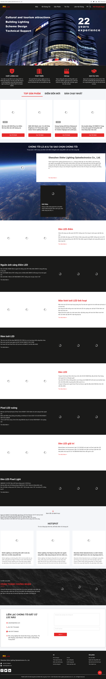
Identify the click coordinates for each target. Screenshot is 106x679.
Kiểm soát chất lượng (57, 662)
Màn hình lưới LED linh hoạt (72, 300)
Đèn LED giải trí (66, 443)
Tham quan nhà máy (57, 659)
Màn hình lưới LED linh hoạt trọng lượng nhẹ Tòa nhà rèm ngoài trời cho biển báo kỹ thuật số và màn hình (81, 305)
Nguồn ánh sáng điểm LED (14, 265)
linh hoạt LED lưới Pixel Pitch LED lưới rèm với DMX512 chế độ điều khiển (19, 344)
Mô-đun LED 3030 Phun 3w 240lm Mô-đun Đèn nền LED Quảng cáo (12, 127)
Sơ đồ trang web (70, 662)
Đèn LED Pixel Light (10, 479)
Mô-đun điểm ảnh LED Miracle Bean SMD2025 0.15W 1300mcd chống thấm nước (21, 485)
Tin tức (68, 657)
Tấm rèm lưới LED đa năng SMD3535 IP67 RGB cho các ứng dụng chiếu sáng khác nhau (22, 340)
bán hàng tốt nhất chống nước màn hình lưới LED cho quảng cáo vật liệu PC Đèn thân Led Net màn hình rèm (81, 309)
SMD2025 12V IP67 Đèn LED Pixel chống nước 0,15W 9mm (15, 483)
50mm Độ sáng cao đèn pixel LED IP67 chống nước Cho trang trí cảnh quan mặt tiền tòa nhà (80, 234)
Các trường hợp (70, 659)
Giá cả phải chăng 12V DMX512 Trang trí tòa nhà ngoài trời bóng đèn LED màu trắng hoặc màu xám (92, 128)
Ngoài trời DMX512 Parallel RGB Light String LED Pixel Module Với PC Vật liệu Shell (21, 515)
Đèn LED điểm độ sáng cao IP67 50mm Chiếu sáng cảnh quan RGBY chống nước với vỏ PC (81, 237)
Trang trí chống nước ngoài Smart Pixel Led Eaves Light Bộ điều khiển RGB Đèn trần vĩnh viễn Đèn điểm (81, 385)
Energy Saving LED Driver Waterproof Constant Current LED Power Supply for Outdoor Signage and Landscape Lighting (66, 128)
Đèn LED (62, 372)
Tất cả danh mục (92, 664)
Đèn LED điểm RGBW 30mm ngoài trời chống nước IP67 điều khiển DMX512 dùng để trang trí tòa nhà (23, 269)
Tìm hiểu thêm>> (52, 177)
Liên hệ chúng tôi (57, 664)
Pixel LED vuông (8, 407)
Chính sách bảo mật (71, 664)
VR (87, 6)
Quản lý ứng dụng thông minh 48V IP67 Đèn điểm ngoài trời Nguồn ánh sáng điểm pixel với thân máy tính (81, 240)
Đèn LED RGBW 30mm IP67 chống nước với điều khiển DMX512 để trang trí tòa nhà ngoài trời (23, 273)
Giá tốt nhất (13, 135)
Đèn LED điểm (65, 229)
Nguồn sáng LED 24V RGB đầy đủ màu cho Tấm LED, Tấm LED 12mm (18, 517)
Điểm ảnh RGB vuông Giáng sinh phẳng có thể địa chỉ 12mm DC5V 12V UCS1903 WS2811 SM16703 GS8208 (23, 416)
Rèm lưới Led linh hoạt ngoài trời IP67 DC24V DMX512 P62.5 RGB (17, 342)
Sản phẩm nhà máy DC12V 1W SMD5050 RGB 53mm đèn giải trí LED (76, 451)
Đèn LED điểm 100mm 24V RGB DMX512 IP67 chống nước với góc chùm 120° (20, 276)
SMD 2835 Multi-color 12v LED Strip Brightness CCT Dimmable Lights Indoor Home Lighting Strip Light (39, 128)
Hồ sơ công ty (56, 657)
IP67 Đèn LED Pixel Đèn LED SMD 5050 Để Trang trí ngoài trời (16, 516)
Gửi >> (60, 634)
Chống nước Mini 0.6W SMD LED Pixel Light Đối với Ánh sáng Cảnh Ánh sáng (20, 519)
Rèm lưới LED (7, 336)
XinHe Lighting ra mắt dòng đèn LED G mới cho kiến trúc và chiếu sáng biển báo (16, 554)
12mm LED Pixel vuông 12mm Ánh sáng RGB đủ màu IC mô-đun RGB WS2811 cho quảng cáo (23, 420)
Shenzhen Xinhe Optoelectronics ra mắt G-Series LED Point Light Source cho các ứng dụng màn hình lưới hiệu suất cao (89, 554)
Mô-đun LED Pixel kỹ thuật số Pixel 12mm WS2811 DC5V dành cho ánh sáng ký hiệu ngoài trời (23, 412)
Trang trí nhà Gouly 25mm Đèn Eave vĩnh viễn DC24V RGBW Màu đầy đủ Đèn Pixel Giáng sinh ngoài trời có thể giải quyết (81, 377)
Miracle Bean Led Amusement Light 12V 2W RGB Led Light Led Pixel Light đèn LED (79, 447)
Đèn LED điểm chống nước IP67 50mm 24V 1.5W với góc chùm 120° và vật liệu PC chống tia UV (23, 488)
